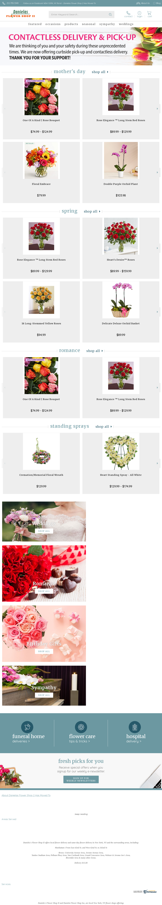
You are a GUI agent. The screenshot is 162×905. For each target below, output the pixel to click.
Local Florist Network (134, 902)
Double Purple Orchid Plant (121, 184)
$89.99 (121, 335)
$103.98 (121, 195)
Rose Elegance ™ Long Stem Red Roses (121, 120)
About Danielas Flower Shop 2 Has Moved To (26, 691)
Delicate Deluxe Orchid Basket (121, 323)
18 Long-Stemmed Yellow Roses (41, 323)
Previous (4, 108)
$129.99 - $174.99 (121, 486)
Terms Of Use (100, 902)
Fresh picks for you (81, 661)
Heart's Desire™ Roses (121, 259)
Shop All (99, 72)
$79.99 (41, 195)
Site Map (151, 902)
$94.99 (41, 335)
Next (157, 108)
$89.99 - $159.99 (120, 271)
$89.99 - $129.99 (120, 132)
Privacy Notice (115, 902)
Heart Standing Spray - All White (121, 474)
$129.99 (41, 486)
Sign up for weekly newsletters (81, 675)
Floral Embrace (41, 184)
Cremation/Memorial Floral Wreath (41, 474)
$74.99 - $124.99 (41, 132)
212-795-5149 (12, 3)
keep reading (81, 710)
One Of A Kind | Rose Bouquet (41, 120)
